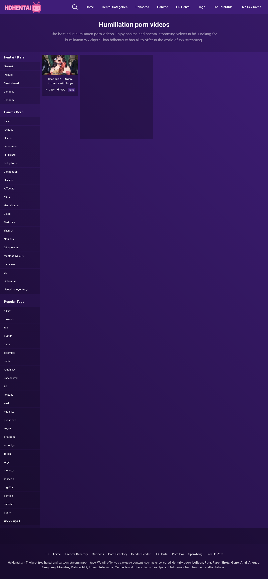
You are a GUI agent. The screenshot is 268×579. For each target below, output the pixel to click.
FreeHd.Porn (215, 554)
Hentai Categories (114, 7)
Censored (142, 7)
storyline (9, 478)
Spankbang (195, 554)
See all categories (16, 289)
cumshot (9, 504)
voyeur (8, 428)
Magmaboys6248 (14, 255)
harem (7, 121)
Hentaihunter (11, 205)
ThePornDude (223, 7)
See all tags (12, 521)
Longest (9, 91)
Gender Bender (141, 554)
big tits (8, 335)
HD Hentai (183, 7)
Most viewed (11, 83)
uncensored (11, 378)
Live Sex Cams (251, 7)
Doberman (10, 281)
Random (9, 100)
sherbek (8, 230)
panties (8, 495)
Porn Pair (178, 554)
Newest (8, 66)
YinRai (7, 196)
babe (7, 344)
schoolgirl (9, 445)
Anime (57, 554)
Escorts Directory (76, 554)
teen (6, 327)
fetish (7, 453)
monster (9, 470)
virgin (7, 462)
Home (90, 7)
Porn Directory (117, 554)
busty (7, 512)
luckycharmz (11, 163)
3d (5, 386)
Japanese (9, 264)
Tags (201, 7)
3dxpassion (11, 171)
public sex (10, 420)
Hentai (8, 138)
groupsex (9, 436)
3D (5, 272)
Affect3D (9, 188)
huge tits (9, 411)
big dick (8, 487)
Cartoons (9, 222)
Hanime (162, 7)
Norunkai (9, 239)
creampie (9, 352)
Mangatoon (10, 146)
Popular (8, 74)
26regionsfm (11, 247)
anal (6, 403)
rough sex (9, 369)
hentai (7, 361)
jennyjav (8, 129)
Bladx (7, 213)
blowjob (8, 319)
